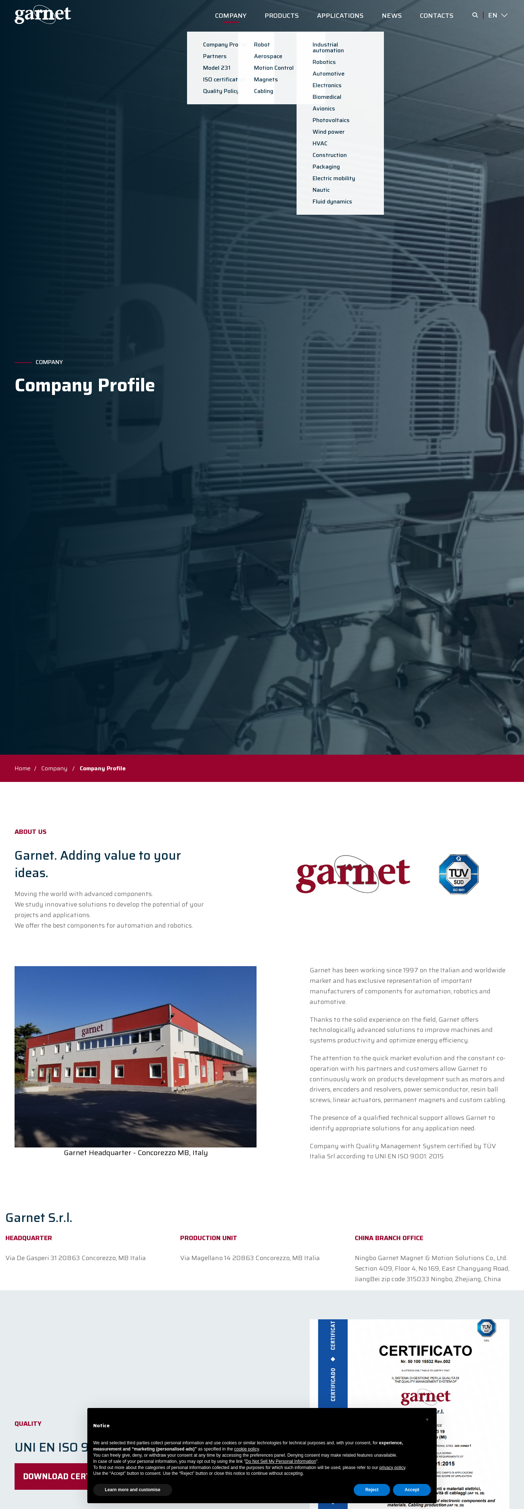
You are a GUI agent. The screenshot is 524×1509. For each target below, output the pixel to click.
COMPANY (230, 16)
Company (49, 362)
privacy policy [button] (392, 1467)
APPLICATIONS (340, 16)
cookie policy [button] (246, 1449)
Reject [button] (371, 1489)
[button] (427, 1419)
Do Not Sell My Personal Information (281, 1461)
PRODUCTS (282, 16)
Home (23, 768)
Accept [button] (412, 1489)
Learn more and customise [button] (132, 1489)
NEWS (392, 16)
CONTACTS (436, 16)
